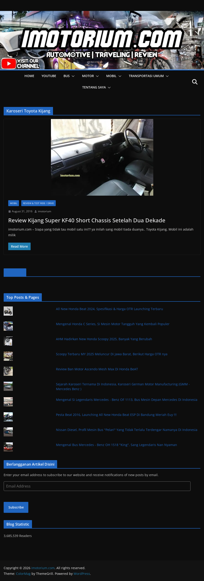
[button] (72, 76)
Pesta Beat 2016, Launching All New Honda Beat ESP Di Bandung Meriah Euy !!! (116, 414)
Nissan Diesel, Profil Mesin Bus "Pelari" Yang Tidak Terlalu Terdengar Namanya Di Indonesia (126, 430)
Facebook (15, 272)
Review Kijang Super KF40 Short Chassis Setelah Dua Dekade (86, 220)
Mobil (111, 76)
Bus (67, 76)
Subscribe (16, 507)
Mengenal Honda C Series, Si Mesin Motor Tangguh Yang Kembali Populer (113, 324)
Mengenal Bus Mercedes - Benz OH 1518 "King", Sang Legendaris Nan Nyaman (116, 445)
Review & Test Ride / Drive (38, 203)
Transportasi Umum (146, 76)
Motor (88, 76)
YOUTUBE (49, 76)
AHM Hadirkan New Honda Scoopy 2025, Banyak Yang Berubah (104, 339)
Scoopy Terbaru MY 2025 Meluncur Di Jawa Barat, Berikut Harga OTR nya (111, 354)
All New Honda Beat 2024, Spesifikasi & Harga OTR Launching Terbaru (109, 309)
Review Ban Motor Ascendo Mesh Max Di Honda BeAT (97, 369)
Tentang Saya (94, 87)
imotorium (44, 211)
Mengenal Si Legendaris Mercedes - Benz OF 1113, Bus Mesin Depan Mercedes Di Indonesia (126, 399)
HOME (29, 76)
